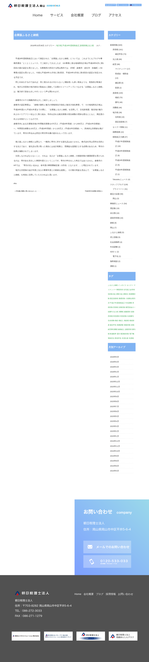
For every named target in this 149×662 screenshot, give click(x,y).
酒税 (112, 266)
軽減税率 (113, 334)
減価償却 (127, 312)
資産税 (115, 93)
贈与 (117, 102)
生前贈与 (130, 316)
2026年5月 (114, 357)
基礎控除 (122, 298)
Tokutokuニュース (120, 179)
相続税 (126, 320)
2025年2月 (114, 431)
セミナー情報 (118, 127)
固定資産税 (120, 122)
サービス (56, 15)
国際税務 (116, 132)
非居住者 (125, 338)
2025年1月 (114, 436)
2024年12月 (115, 441)
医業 (117, 88)
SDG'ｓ (113, 252)
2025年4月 (114, 421)
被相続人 (121, 329)
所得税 (115, 50)
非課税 (131, 338)
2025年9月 (114, 397)
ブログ (96, 15)
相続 (117, 97)
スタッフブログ (116, 185)
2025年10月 (115, 392)
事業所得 (119, 290)
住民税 (118, 117)
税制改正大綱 (118, 137)
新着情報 (84, 45)
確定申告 (119, 54)
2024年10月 (115, 451)
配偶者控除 (125, 334)
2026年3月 (114, 367)
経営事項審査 (113, 329)
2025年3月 (114, 426)
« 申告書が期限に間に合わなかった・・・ (28, 191)
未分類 (113, 213)
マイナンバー (120, 69)
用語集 (113, 208)
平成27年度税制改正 (117, 303)
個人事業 (116, 294)
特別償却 (116, 316)
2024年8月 (114, 461)
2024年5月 (114, 471)
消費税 (115, 108)
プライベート (118, 189)
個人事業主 (124, 294)
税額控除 (127, 325)
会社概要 (77, 15)
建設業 (118, 83)
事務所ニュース (116, 204)
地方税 (59, 45)
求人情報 (114, 237)
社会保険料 (115, 242)
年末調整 (114, 247)
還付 (118, 334)
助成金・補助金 (121, 74)
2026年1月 (114, 377)
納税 (112, 223)
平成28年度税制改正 (71, 45)
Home (38, 15)
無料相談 (114, 261)
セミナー (130, 285)
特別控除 (123, 316)
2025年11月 (115, 387)
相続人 (121, 320)
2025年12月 (115, 382)
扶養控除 (122, 307)
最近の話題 (115, 194)
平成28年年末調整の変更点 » (94, 191)
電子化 (115, 256)
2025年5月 (114, 416)
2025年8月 (114, 401)
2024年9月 (114, 456)
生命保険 (111, 320)
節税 (132, 325)
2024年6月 (114, 466)
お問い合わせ (125, 594)
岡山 (114, 199)
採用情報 (111, 594)
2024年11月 (115, 446)
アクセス (115, 15)
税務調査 (120, 325)
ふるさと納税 (115, 232)
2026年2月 (114, 372)
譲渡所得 (128, 329)
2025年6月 (114, 411)
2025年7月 (114, 406)
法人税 (91, 45)
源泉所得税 (115, 218)
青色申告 (118, 338)
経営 (114, 64)
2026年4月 (114, 362)
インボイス (122, 285)
